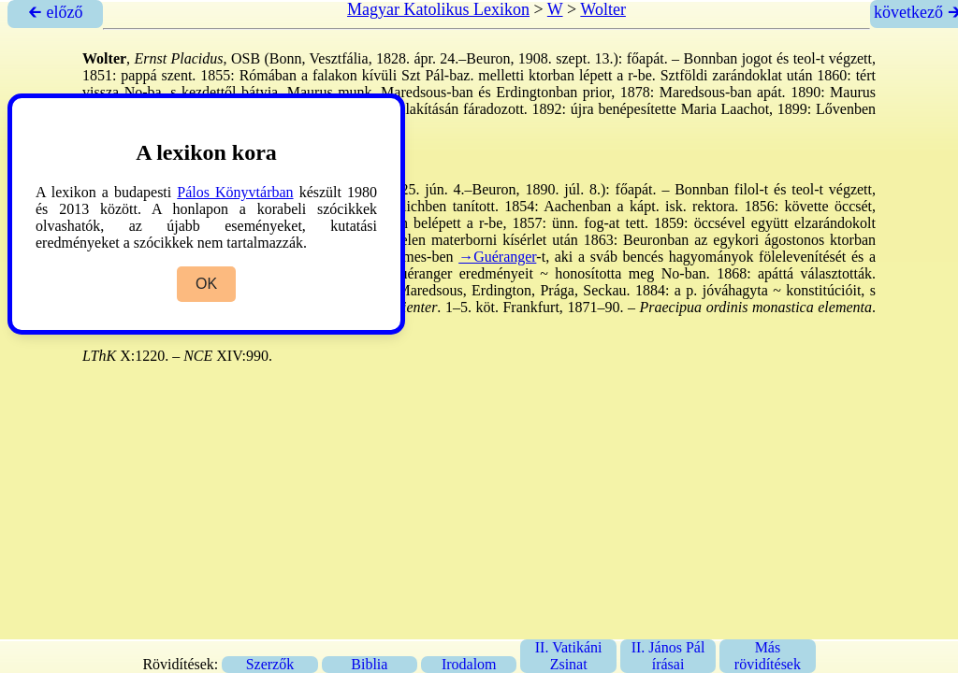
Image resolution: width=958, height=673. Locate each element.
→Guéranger (497, 257)
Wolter (603, 9)
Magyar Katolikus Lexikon (438, 9)
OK (206, 284)
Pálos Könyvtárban (235, 192)
